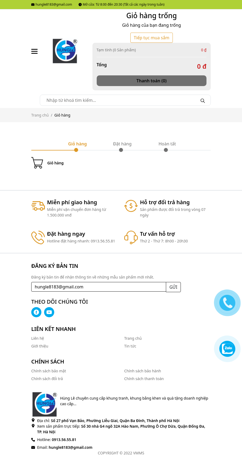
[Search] (202, 100)
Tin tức (130, 346)
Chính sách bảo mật (48, 370)
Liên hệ (37, 338)
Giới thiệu (39, 346)
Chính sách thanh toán (144, 378)
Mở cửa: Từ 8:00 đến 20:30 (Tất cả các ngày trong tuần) (122, 4)
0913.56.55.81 (63, 439)
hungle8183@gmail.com (51, 4)
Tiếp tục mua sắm (151, 38)
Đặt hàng (122, 144)
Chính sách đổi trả (47, 378)
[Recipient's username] (98, 287)
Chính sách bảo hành (142, 370)
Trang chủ (40, 115)
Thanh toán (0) (151, 81)
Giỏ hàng (77, 144)
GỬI (173, 287)
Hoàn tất (167, 144)
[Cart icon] (121, 163)
